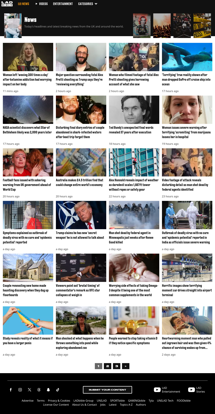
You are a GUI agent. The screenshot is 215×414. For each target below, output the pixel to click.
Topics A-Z (126, 404)
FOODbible (184, 400)
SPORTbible (117, 400)
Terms (41, 400)
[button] (67, 24)
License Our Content (56, 404)
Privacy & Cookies (59, 400)
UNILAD (102, 400)
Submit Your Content (107, 390)
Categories (88, 4)
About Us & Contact (84, 404)
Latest (113, 404)
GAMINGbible (136, 400)
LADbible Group (83, 400)
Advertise (27, 400)
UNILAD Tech (165, 400)
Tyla (151, 400)
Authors (141, 404)
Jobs (103, 404)
